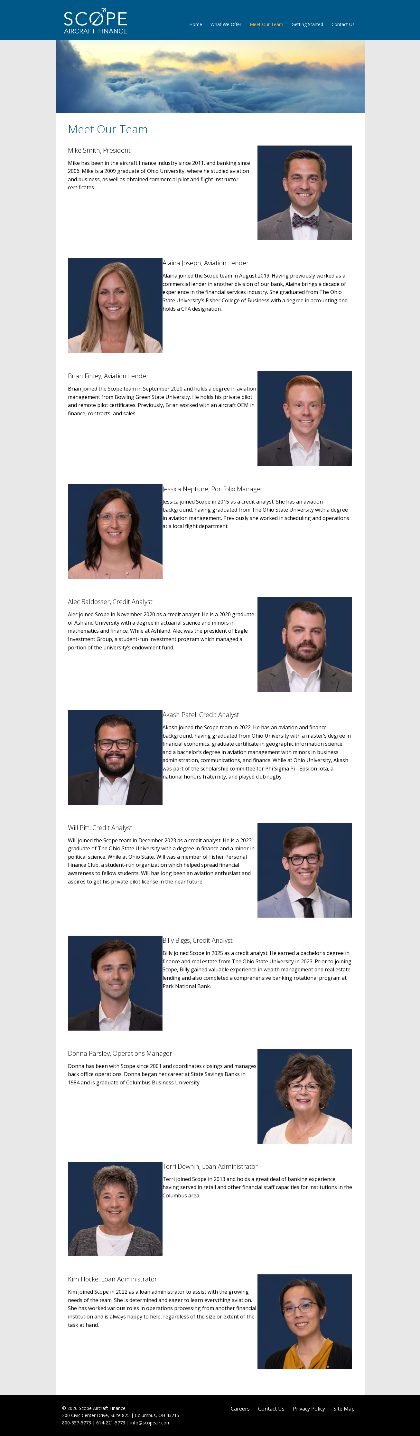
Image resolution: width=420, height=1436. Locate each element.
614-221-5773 (110, 1423)
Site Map (344, 1408)
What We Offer (225, 24)
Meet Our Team (266, 24)
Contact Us (343, 24)
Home (195, 24)
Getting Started (307, 24)
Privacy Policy (309, 1408)
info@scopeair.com (150, 1423)
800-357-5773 (76, 1423)
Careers (240, 1408)
